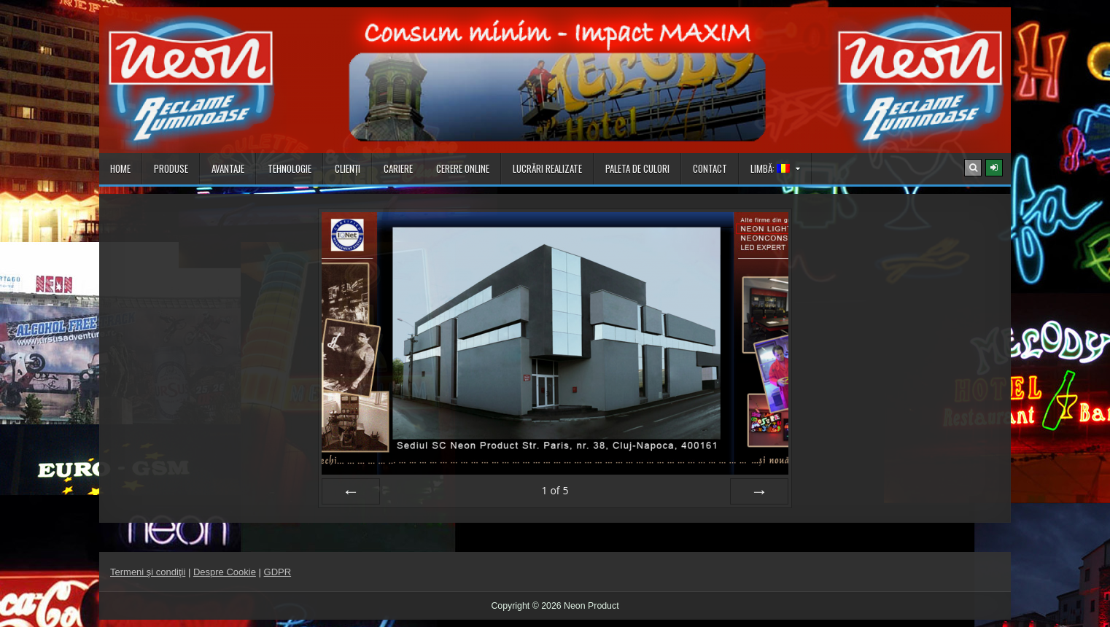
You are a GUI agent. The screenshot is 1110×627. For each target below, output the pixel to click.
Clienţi (347, 168)
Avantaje (227, 168)
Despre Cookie (224, 571)
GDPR (278, 571)
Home (120, 168)
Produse (171, 168)
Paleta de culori (637, 168)
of (554, 490)
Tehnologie (289, 168)
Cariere (398, 168)
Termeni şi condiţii (147, 571)
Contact (710, 168)
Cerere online (462, 168)
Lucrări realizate (547, 168)
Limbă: (770, 168)
